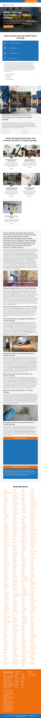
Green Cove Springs (15, 546)
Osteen (23, 626)
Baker (5, 519)
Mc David (23, 533)
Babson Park (6, 516)
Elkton (5, 655)
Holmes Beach (15, 576)
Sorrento (32, 569)
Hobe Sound (15, 569)
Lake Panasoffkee (16, 655)
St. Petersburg (33, 577)
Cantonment (6, 563)
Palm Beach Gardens (24, 642)
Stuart (32, 580)
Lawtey (23, 495)
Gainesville (15, 524)
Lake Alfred (15, 640)
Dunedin (5, 635)
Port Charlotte (33, 507)
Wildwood (32, 640)
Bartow (5, 524)
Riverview (32, 524)
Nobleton (23, 586)
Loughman (24, 509)
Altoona (5, 494)
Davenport (6, 613)
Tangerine (32, 599)
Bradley (5, 546)
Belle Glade (6, 527)
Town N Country (33, 613)
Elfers (5, 653)
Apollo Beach (6, 501)
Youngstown (33, 659)
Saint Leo (32, 540)
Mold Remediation (17, 685)
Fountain (14, 516)
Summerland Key (34, 583)
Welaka (32, 632)
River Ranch (33, 522)
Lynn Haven (24, 516)
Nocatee (23, 587)
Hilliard (14, 567)
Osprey (23, 625)
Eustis (5, 661)
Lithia (23, 501)
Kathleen (14, 618)
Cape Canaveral (7, 565)
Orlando (23, 622)
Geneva (14, 525)
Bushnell (5, 557)
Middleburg (24, 549)
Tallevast (32, 593)
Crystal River (6, 607)
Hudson (14, 588)
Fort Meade (15, 506)
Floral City (15, 501)
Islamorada (15, 606)
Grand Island (15, 540)
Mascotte (23, 531)
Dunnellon (6, 637)
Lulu (22, 513)
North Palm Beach (25, 595)
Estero (5, 659)
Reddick (32, 521)
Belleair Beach (6, 528)
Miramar (23, 557)
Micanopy (23, 548)
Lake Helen (15, 651)
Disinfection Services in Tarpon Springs (11, 160)
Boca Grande (6, 534)
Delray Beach (6, 625)
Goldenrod (15, 533)
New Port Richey (25, 578)
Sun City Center (33, 587)
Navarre (23, 575)
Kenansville (15, 619)
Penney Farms (24, 659)
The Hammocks (33, 607)
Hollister (14, 573)
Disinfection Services (17, 674)
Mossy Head (24, 565)
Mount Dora (24, 566)
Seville (32, 563)
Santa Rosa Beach (34, 551)
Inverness (14, 604)
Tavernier (32, 604)
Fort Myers (15, 507)
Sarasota (32, 552)
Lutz (22, 515)
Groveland (15, 549)
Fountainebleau (16, 518)
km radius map (20, 452)
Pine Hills (23, 663)
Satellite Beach (33, 554)
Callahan (6, 558)
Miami (23, 543)
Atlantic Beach (7, 513)
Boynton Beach (7, 542)
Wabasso (32, 625)
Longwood (24, 507)
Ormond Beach (24, 623)
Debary (5, 619)
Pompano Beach (34, 501)
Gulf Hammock (15, 552)
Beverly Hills (6, 531)
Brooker (5, 551)
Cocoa (5, 590)
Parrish (23, 653)
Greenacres (15, 547)
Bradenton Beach (7, 545)
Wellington (33, 634)
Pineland (23, 665)
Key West (14, 628)
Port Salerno (33, 513)
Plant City (32, 492)
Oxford (23, 631)
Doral (5, 631)
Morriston (23, 563)
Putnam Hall (33, 518)
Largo (23, 489)
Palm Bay (23, 638)
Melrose (23, 539)
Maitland (23, 519)
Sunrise (32, 589)
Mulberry (23, 568)
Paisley (23, 635)
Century (5, 575)
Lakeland (14, 661)
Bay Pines (6, 525)
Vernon (32, 622)
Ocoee (23, 605)
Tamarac (32, 595)
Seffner (32, 560)
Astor (5, 512)
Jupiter (14, 616)
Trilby (32, 614)
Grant (14, 543)
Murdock (23, 569)
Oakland (23, 599)
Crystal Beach (6, 605)
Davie (5, 614)
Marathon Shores (25, 525)
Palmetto (23, 648)
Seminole (32, 561)
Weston (32, 638)
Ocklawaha (24, 604)
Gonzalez (14, 534)
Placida (32, 491)
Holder (14, 570)
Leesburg (23, 498)
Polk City (32, 498)
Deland (5, 623)
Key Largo (15, 627)
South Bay (32, 571)
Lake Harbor (15, 649)
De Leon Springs (7, 617)
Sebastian (32, 558)
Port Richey (33, 510)
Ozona (23, 632)
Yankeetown (33, 657)
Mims (23, 554)
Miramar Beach (24, 558)
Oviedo (23, 629)
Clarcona (6, 583)
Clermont (6, 587)
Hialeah (14, 562)
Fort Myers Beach (16, 509)
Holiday (14, 572)
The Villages (33, 608)
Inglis (14, 598)
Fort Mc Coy (15, 504)
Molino (23, 560)
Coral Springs (6, 599)
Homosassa (15, 582)
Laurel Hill (23, 494)
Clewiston (6, 589)
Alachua (5, 489)
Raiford (32, 519)
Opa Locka (24, 614)
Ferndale (14, 495)
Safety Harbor (33, 533)
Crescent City (6, 602)
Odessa (23, 607)
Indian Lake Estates (16, 594)
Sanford (32, 548)
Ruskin (32, 531)
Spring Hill (32, 574)
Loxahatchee (24, 512)
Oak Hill (23, 598)
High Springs (15, 564)
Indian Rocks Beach (16, 595)
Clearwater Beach (7, 586)
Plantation (32, 494)
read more (11, 168)
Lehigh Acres (24, 500)
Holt (13, 578)
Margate (23, 528)
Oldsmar (23, 611)
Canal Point (6, 560)
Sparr (32, 572)
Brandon (5, 548)
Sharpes (32, 566)
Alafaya (5, 491)
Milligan (23, 551)
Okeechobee (24, 610)
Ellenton (5, 656)
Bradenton (6, 543)
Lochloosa (24, 503)
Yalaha (32, 656)
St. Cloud (32, 575)
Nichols (23, 584)
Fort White (15, 515)
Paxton (23, 656)
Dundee (5, 634)
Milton (23, 552)
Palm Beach (24, 640)
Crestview (6, 604)
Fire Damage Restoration (17, 677)
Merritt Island (24, 540)
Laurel (23, 492)
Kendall (14, 622)
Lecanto (23, 497)
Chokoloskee (6, 578)
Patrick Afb (24, 654)
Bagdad (5, 518)
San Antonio (33, 543)
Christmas (6, 580)
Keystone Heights (16, 630)
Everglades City (7, 662)
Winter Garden (33, 647)
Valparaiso (33, 617)
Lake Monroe (15, 654)
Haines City (15, 553)
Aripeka (5, 509)
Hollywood (15, 575)
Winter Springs (33, 652)
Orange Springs (25, 620)
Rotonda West (33, 528)
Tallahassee (33, 592)
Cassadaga (6, 569)
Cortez (5, 601)
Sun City (32, 586)
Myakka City (24, 571)
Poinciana (32, 497)
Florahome (15, 500)
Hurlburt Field (15, 589)
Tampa (32, 598)
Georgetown (15, 527)
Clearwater (6, 584)
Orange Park (24, 619)
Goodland (15, 536)
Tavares (32, 602)
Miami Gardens (24, 546)
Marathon (23, 524)
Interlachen (15, 603)
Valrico (32, 619)
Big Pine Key (6, 533)
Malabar (23, 521)
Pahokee (23, 634)
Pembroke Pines (25, 657)
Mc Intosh (23, 534)
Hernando (15, 561)
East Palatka (6, 643)
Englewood (6, 658)
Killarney (14, 631)
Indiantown (15, 597)
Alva (5, 497)
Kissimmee (15, 633)
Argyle (5, 507)
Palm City (23, 644)
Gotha (14, 537)
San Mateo (33, 545)
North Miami (24, 592)
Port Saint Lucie (33, 512)
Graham (14, 539)
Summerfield (33, 581)
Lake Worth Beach (16, 660)
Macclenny (24, 518)
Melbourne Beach (25, 537)
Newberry (23, 581)
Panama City (24, 650)
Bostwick (5, 540)
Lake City (14, 643)
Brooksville (6, 552)
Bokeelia (5, 537)
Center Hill (6, 574)
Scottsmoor (33, 557)
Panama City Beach (25, 651)
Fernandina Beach (16, 494)
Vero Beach (33, 623)
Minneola (23, 555)
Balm (5, 521)
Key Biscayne (15, 624)
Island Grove (15, 607)
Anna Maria (6, 498)
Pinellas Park (33, 489)
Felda (14, 491)
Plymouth (32, 495)
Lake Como (15, 645)
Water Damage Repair (22, 681)
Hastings (14, 558)
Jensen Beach (15, 615)
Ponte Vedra (33, 504)
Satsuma (32, 555)
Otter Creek (24, 628)
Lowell (23, 510)
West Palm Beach (34, 637)
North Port (24, 596)
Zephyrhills (33, 663)
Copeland (6, 596)
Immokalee (15, 591)
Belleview (6, 530)
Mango (23, 522)
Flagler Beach (15, 497)
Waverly (32, 628)
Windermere (33, 644)
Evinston (5, 664)
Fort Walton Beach (16, 513)
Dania (5, 611)
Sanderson (33, 546)
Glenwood (15, 531)
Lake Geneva (15, 646)
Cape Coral (6, 566)
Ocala (23, 601)
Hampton (14, 556)
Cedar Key (6, 572)
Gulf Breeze (15, 550)
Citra (5, 581)
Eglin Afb (5, 650)
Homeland (15, 579)
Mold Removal (16, 687)
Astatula (5, 510)
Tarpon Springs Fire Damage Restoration (29, 160)
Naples (23, 574)
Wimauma (32, 643)
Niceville (23, 583)
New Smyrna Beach (25, 580)
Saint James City (34, 537)
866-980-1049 (31, 1)
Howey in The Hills (16, 586)
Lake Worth (15, 658)
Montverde (24, 561)
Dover (5, 632)
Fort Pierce (15, 512)
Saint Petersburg (34, 542)
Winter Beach (33, 646)
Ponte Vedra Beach (34, 506)
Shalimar (32, 565)
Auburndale (6, 515)
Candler (5, 561)
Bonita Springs (6, 539)
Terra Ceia (32, 605)
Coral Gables (6, 598)
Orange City (24, 616)
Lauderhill (23, 491)
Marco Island (24, 527)
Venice (32, 620)
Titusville (32, 611)
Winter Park (33, 650)
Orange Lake (24, 617)
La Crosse (15, 634)
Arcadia (5, 504)
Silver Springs (33, 568)
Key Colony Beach (16, 625)
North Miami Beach (25, 593)
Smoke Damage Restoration (23, 677)
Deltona (5, 626)
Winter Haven (33, 649)
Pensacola (24, 660)
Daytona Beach (7, 616)
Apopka (5, 503)
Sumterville (33, 584)
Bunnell (5, 555)
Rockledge (33, 525)
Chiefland (6, 577)
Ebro (5, 647)
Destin (5, 628)
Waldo (32, 626)
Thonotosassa (33, 610)
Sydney (32, 590)
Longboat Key (24, 506)
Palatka (23, 637)
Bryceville (6, 554)
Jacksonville (15, 610)
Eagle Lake (6, 640)
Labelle (14, 636)
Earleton (5, 641)
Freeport (14, 519)
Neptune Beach (24, 577)
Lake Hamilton (15, 648)
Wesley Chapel (33, 635)
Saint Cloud (33, 536)
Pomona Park (33, 500)
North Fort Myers (25, 590)
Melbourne (24, 536)
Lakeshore (15, 663)
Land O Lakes (15, 664)
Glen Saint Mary (16, 530)
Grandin (14, 542)
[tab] (5, 43)
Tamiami (32, 596)
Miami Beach (24, 545)
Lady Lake (15, 639)
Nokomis (23, 589)
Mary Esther (24, 530)
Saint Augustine (33, 534)
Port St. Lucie (33, 515)
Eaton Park (6, 646)
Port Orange (33, 509)
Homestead (15, 581)
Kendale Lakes (15, 621)
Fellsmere (14, 492)
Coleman (6, 595)
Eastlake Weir (6, 644)
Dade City (6, 610)
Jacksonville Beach (16, 612)
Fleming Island (15, 498)
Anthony (5, 500)
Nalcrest (23, 572)
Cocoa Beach (6, 592)
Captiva (5, 568)
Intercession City (16, 601)
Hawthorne (15, 559)
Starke (32, 578)
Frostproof (15, 521)
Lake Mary (15, 652)
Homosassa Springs (15, 585)
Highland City (15, 566)
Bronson (5, 549)
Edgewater (6, 649)
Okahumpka (24, 608)
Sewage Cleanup (22, 674)
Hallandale (15, 555)
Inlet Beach (15, 600)
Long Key (23, 504)
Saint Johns (33, 539)
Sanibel (32, 549)
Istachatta (15, 609)
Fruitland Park (15, 522)
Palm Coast (24, 645)
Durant (5, 638)
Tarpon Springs (33, 601)
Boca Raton (6, 536)
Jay (13, 613)
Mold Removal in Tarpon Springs (11, 217)
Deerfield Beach (7, 620)
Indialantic (15, 592)
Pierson (23, 662)
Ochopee (23, 602)
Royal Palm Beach (34, 530)
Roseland (32, 527)
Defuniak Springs (7, 622)
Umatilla (32, 616)
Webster (32, 629)
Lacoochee (15, 637)
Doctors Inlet (6, 629)
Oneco (23, 613)
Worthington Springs (33, 654)
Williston (32, 641)
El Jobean (6, 652)
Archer (5, 506)
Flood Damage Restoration (17, 681)
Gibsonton (15, 528)
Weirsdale (32, 631)
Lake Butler (15, 642)
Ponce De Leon (33, 503)
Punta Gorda (33, 516)
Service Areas (22, 687)
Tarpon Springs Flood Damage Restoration (11, 188)
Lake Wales (15, 657)
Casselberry (6, 571)
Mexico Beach (24, 542)
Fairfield (14, 489)
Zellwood (32, 662)
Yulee (32, 660)
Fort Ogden (15, 510)
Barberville (6, 522)
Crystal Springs (7, 608)
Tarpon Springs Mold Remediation (29, 188)
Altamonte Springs (7, 492)
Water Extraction (23, 685)
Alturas (5, 495)
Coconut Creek (7, 593)
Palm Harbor (24, 647)
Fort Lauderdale (16, 503)
